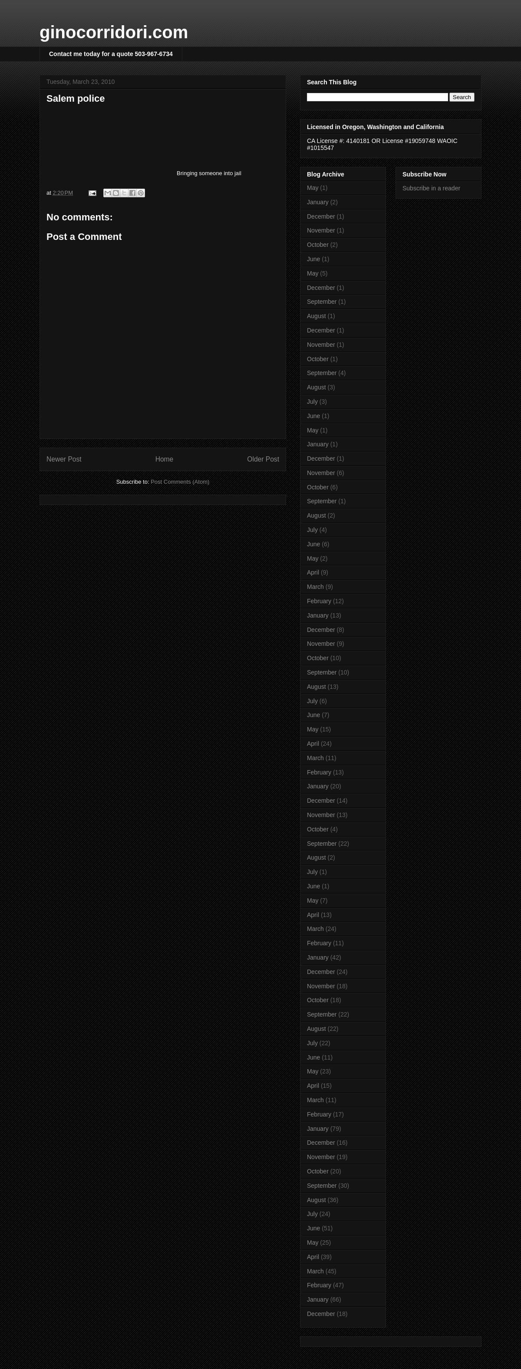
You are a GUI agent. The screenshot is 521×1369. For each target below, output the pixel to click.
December (321, 216)
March (315, 586)
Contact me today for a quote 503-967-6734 (111, 53)
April (313, 572)
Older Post (263, 459)
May (312, 187)
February (319, 601)
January (318, 202)
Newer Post (64, 459)
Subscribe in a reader (431, 188)
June (313, 259)
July (312, 401)
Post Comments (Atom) (180, 481)
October (318, 244)
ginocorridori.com (114, 32)
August (316, 315)
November (321, 230)
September (321, 301)
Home (164, 459)
